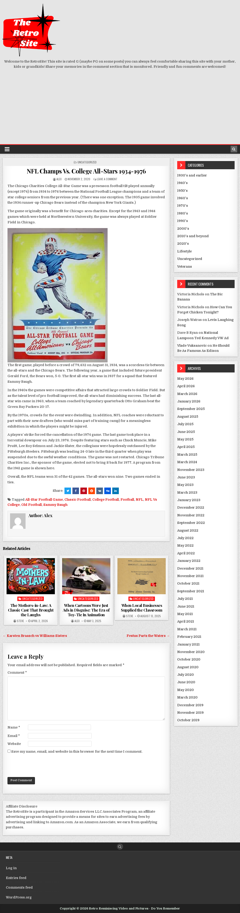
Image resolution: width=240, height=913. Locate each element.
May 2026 (185, 378)
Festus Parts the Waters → (148, 636)
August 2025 (187, 416)
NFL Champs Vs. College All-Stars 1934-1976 (86, 171)
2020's (183, 243)
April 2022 (186, 553)
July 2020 (185, 674)
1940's (182, 183)
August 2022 (187, 530)
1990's (182, 221)
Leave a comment (107, 179)
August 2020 (188, 667)
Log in (11, 868)
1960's (182, 198)
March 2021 (187, 629)
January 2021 (188, 644)
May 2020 (185, 690)
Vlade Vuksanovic (192, 345)
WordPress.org (19, 897)
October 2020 (188, 659)
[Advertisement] (120, 109)
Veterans (184, 266)
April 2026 (186, 386)
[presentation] (43, 765)
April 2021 (185, 621)
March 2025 (187, 454)
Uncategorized (87, 162)
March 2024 (187, 462)
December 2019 (190, 705)
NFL (139, 499)
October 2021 (188, 583)
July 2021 (185, 599)
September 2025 (191, 409)
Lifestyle (184, 251)
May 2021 (185, 614)
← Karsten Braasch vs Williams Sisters (35, 636)
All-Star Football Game (44, 499)
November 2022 (190, 515)
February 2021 (189, 637)
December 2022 (190, 507)
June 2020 (186, 682)
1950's (182, 190)
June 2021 (185, 606)
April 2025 (186, 447)
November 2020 (191, 652)
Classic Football (77, 499)
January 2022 (188, 561)
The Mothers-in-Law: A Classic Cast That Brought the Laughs (31, 610)
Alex (59, 179)
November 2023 (190, 470)
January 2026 (188, 401)
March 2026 (187, 394)
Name (14, 727)
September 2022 (191, 523)
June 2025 (186, 432)
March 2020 (187, 697)
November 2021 (190, 576)
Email (14, 736)
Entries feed (16, 878)
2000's (183, 228)
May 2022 (185, 545)
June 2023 (186, 477)
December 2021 (190, 568)
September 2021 (190, 591)
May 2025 (185, 439)
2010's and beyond (193, 236)
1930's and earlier (192, 175)
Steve (20, 621)
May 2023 (185, 485)
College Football (105, 499)
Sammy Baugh (55, 505)
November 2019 (190, 712)
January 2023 (188, 500)
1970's (182, 205)
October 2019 (188, 720)
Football (127, 499)
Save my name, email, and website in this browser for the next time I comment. (76, 751)
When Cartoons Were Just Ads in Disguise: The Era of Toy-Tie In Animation (86, 610)
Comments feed (19, 887)
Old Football (31, 505)
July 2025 (185, 424)
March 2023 (187, 492)
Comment (17, 672)
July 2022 (185, 538)
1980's (182, 213)
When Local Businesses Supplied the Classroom (141, 607)
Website (14, 744)
